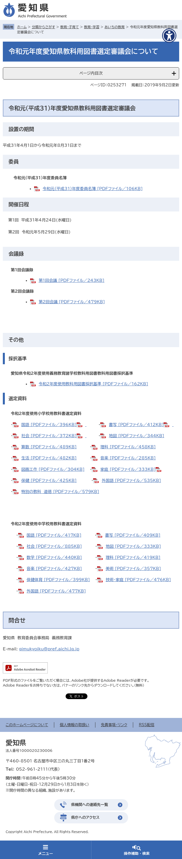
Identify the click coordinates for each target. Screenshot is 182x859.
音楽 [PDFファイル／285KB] (128, 458)
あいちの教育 (114, 27)
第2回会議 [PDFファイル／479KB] (72, 302)
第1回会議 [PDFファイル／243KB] (71, 280)
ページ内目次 (90, 73)
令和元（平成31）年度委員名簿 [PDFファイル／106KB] (93, 189)
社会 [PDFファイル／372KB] (49, 436)
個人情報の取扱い (74, 725)
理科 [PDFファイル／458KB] (128, 447)
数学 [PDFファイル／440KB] (54, 557)
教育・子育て (69, 27)
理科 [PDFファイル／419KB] (133, 557)
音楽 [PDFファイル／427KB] (54, 569)
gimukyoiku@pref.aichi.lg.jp (49, 649)
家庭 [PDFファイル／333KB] (128, 469)
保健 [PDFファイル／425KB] (49, 481)
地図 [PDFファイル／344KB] (136, 436)
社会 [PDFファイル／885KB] (54, 546)
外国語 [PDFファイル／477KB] (56, 591)
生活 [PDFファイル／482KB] (49, 458)
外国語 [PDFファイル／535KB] (131, 481)
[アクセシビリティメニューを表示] (169, 36)
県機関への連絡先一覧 (89, 805)
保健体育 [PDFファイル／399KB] (58, 580)
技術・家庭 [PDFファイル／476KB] (138, 580)
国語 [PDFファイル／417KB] (54, 535)
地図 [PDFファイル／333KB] (133, 546)
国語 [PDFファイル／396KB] (49, 425)
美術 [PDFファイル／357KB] (133, 569)
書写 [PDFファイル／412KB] (136, 425)
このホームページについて (27, 725)
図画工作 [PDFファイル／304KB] (53, 469)
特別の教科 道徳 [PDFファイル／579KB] (60, 492)
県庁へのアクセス (85, 817)
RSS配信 (146, 725)
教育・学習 (91, 27)
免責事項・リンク (114, 725)
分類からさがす (43, 27)
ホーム (22, 27)
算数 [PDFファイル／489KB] (49, 447)
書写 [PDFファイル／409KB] (132, 535)
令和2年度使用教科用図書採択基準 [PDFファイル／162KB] (93, 384)
